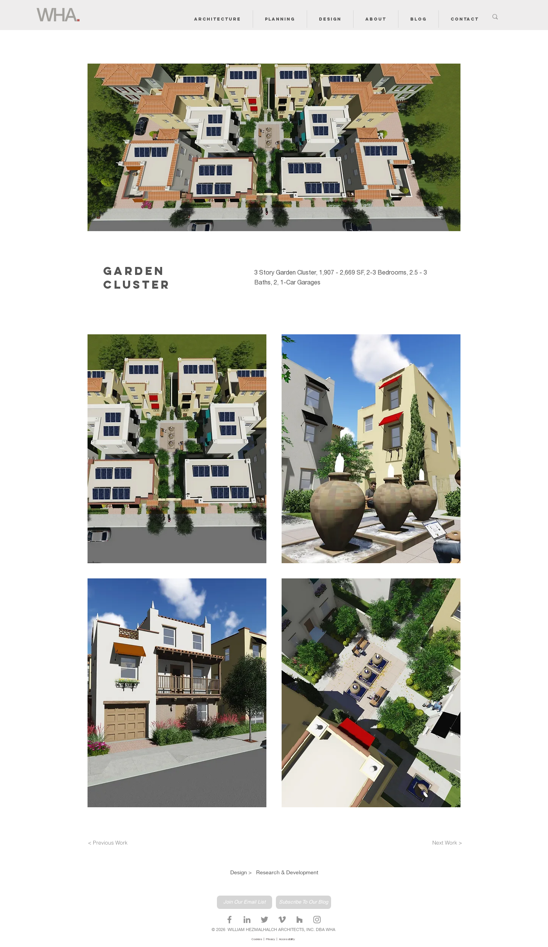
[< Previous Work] (110, 843)
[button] (217, 19)
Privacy (271, 939)
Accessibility (287, 939)
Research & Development (287, 872)
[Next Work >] (445, 843)
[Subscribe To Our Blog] (303, 902)
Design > (241, 872)
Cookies (258, 939)
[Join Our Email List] (244, 902)
